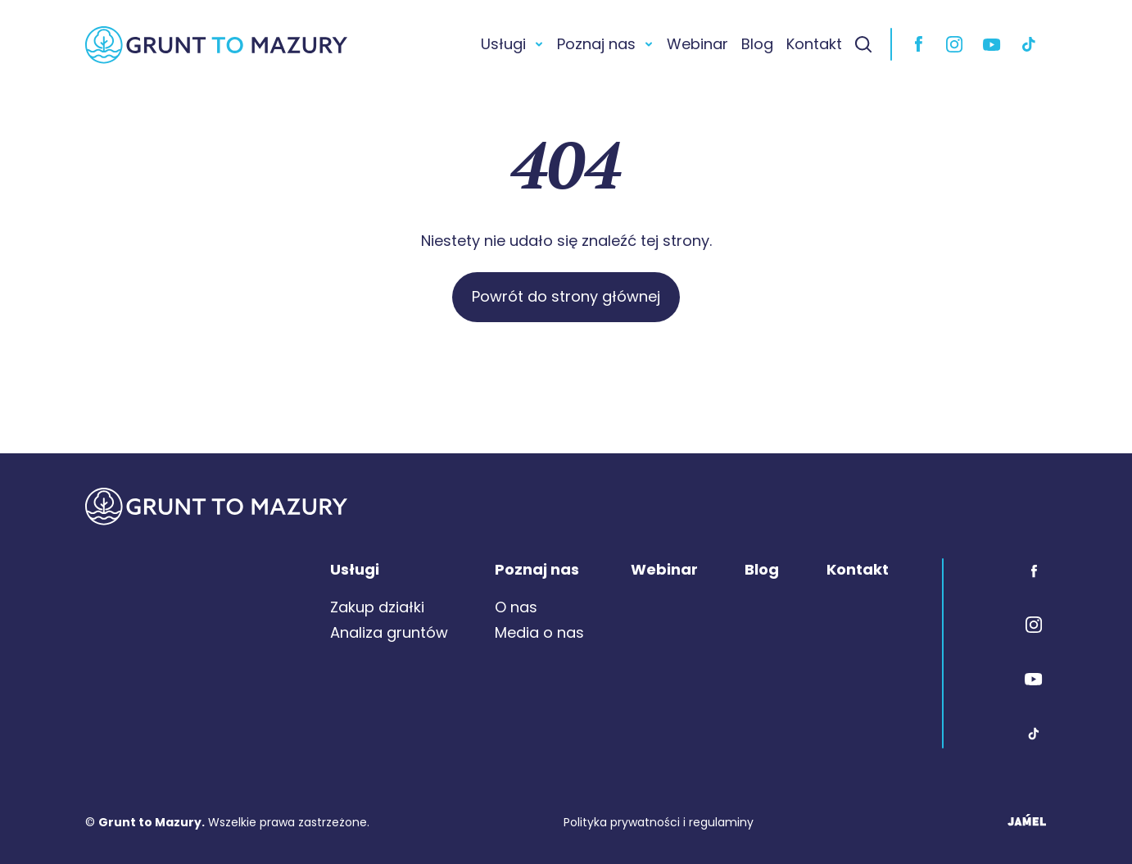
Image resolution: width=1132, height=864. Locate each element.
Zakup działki (377, 607)
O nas (516, 607)
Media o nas (539, 632)
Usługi (503, 44)
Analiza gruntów (389, 632)
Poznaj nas (596, 44)
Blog (757, 44)
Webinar (697, 44)
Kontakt (814, 44)
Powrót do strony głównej (566, 296)
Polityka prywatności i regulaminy (659, 822)
